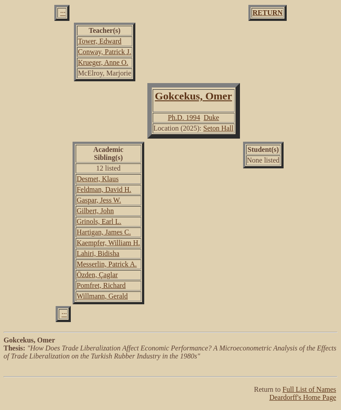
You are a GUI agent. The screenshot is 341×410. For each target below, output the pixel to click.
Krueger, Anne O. (103, 62)
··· (62, 12)
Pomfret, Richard (101, 285)
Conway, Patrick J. (104, 52)
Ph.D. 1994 (184, 117)
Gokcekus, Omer (193, 96)
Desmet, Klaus (97, 179)
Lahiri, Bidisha (98, 253)
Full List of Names (309, 389)
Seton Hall (218, 128)
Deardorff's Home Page (302, 397)
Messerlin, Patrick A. (107, 264)
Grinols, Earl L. (99, 221)
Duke (211, 117)
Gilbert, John (95, 211)
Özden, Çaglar (97, 275)
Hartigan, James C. (104, 232)
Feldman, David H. (104, 189)
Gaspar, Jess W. (99, 200)
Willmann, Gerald (102, 296)
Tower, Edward (100, 41)
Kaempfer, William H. (108, 243)
